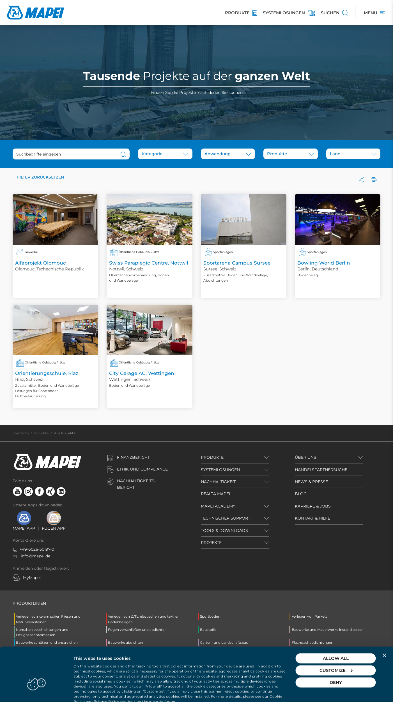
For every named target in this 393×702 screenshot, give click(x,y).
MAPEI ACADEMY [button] (218, 506)
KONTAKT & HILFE (312, 518)
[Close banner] (384, 636)
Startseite (21, 433)
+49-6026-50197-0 (37, 549)
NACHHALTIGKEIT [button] (218, 481)
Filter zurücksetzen (40, 177)
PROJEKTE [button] (211, 542)
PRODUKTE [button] (212, 457)
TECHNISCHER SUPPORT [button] (225, 518)
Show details (87, 691)
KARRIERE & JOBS (313, 506)
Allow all (336, 639)
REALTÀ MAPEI (215, 493)
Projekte (41, 433)
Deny (336, 663)
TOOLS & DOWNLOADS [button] (224, 530)
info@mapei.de (35, 556)
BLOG (301, 493)
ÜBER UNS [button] (305, 457)
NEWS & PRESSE (311, 481)
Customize (336, 651)
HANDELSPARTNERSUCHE (321, 469)
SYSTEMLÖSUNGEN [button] (220, 469)
